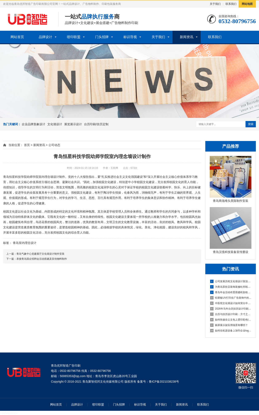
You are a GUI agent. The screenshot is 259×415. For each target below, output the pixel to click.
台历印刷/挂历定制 (96, 124)
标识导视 (130, 37)
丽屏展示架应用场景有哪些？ (229, 325)
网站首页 (17, 37)
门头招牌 (102, 37)
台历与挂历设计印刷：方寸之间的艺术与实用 (230, 314)
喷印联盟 (73, 37)
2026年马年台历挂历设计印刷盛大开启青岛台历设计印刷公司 (230, 308)
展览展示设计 (73, 124)
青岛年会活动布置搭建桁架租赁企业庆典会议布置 (230, 292)
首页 (27, 145)
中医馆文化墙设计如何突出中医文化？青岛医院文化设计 (230, 303)
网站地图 (247, 3)
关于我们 (215, 3)
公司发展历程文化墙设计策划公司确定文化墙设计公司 (230, 281)
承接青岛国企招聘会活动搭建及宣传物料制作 (41, 258)
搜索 (251, 124)
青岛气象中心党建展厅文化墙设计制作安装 (40, 253)
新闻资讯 (186, 37)
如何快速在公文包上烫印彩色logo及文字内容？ (230, 319)
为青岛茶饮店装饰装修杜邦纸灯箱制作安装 (230, 287)
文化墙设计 (54, 124)
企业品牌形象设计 (33, 124)
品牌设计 (45, 37)
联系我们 (231, 3)
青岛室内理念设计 (24, 243)
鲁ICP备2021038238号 (164, 381)
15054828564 (9, 413)
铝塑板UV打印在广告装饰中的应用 (230, 297)
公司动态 (54, 145)
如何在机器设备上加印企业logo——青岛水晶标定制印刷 (230, 330)
